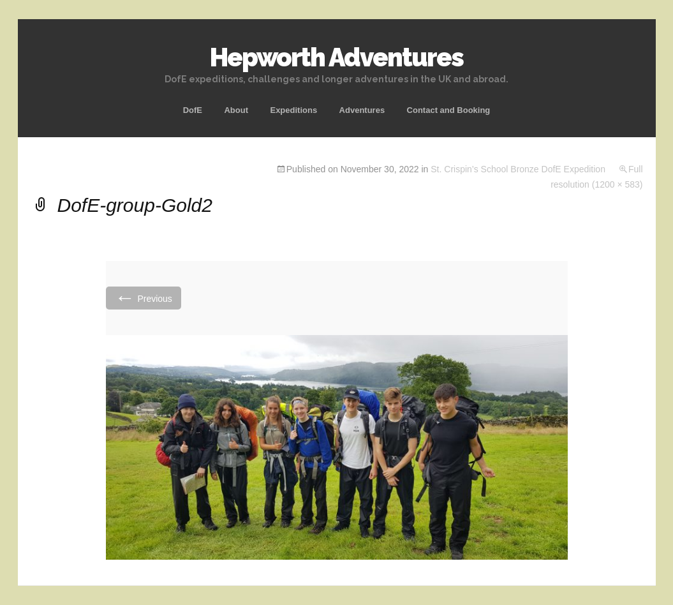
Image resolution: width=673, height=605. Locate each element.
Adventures (362, 110)
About (236, 110)
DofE (192, 110)
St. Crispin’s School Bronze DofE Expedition (518, 169)
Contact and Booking (449, 110)
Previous (143, 298)
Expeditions (293, 110)
